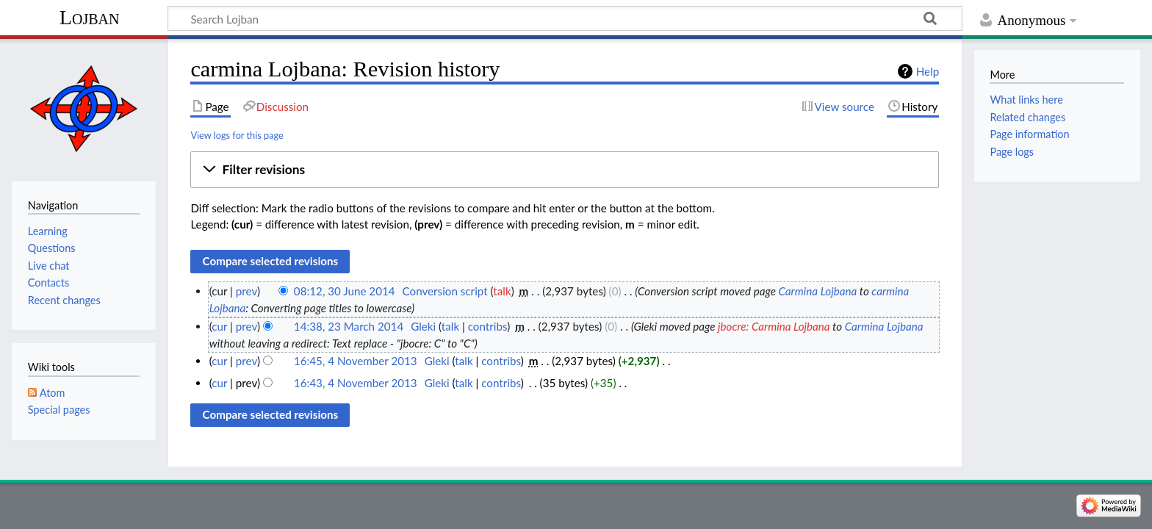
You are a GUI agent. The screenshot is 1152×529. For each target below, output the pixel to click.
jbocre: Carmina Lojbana (774, 326)
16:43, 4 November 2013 (355, 382)
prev (246, 291)
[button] (564, 169)
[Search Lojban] (565, 18)
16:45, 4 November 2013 (355, 360)
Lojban (90, 17)
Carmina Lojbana (817, 291)
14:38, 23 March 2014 (348, 326)
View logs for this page (236, 135)
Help (927, 71)
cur (219, 326)
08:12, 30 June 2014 (344, 291)
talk (502, 291)
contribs (487, 326)
